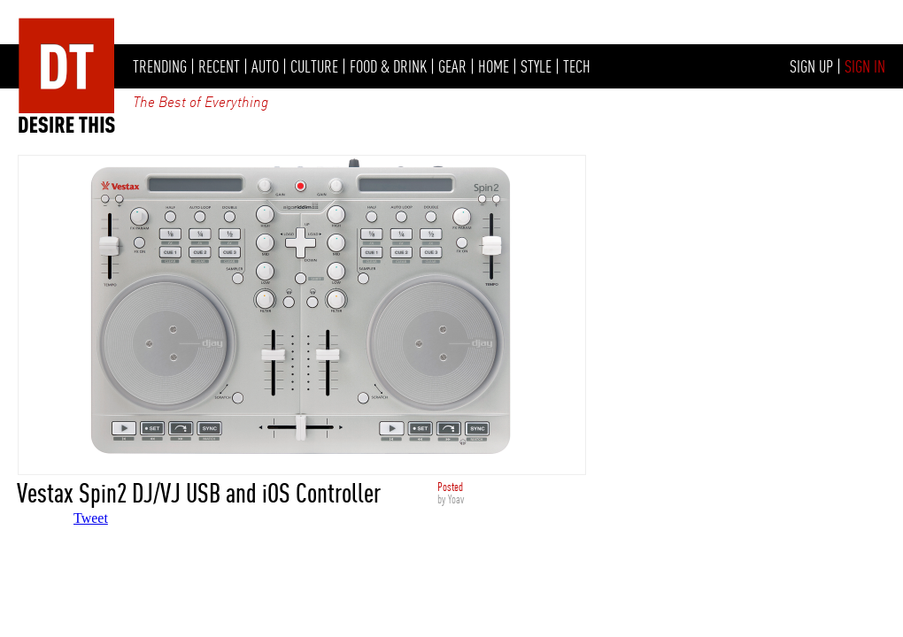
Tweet (90, 518)
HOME (493, 66)
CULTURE (314, 66)
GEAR (452, 66)
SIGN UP (811, 66)
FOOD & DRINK (388, 66)
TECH (576, 66)
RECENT (219, 66)
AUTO (265, 66)
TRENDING (160, 66)
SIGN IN (865, 66)
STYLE (536, 66)
